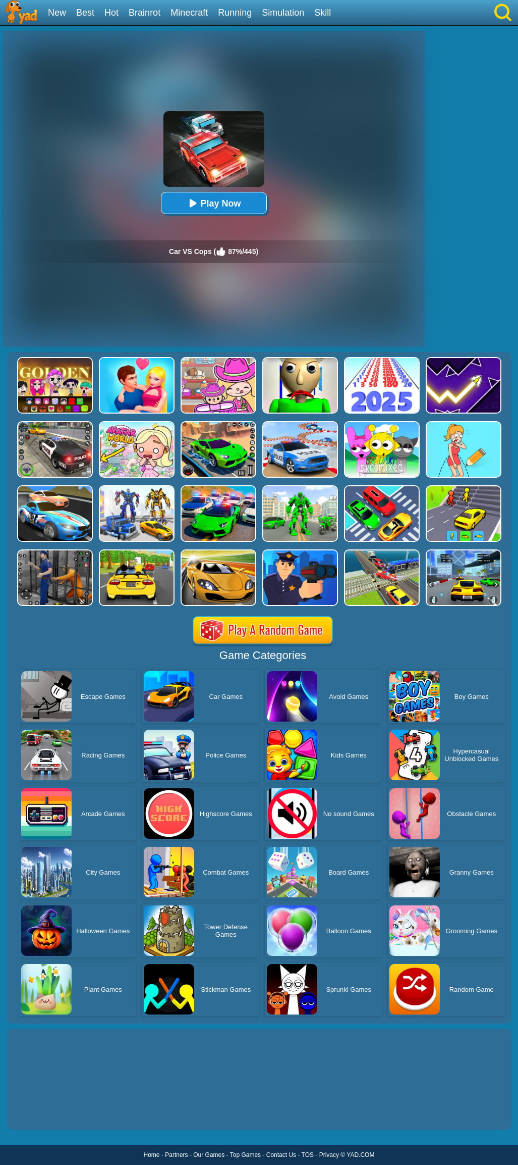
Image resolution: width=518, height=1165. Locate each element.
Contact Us (281, 1154)
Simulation (283, 13)
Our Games (208, 1154)
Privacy (329, 1154)
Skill (322, 13)
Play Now (213, 203)
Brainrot (144, 13)
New (57, 13)
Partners (176, 1154)
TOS (308, 1154)
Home (152, 1154)
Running (235, 13)
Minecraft (189, 13)
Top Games (245, 1154)
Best (85, 13)
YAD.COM (360, 1154)
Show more (41, 1110)
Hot (111, 13)
